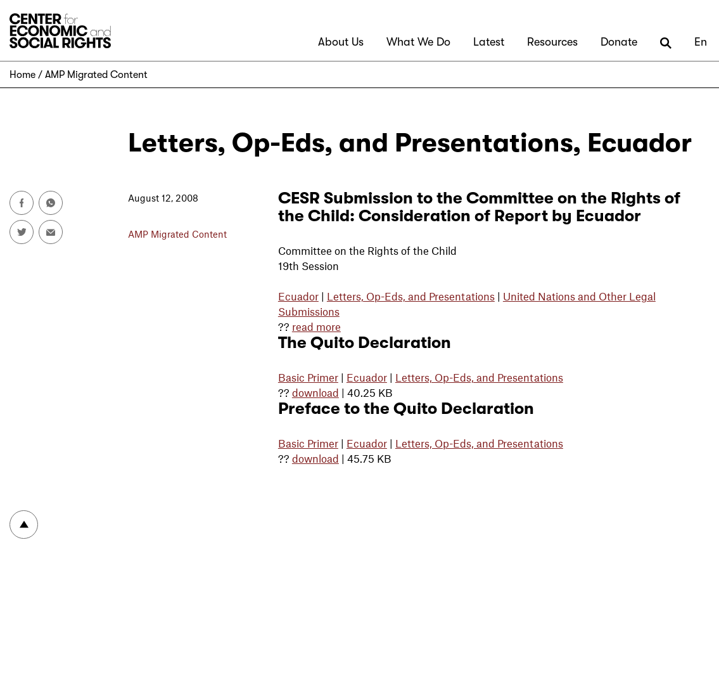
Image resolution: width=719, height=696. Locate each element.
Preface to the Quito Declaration (406, 408)
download (315, 392)
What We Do (418, 41)
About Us (341, 41)
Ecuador (298, 296)
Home (22, 75)
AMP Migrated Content (96, 75)
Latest (488, 41)
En (700, 41)
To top (24, 524)
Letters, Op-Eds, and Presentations (411, 296)
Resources (552, 41)
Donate (619, 41)
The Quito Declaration (364, 342)
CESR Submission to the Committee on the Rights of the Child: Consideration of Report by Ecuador (479, 207)
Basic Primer (308, 377)
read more (316, 326)
